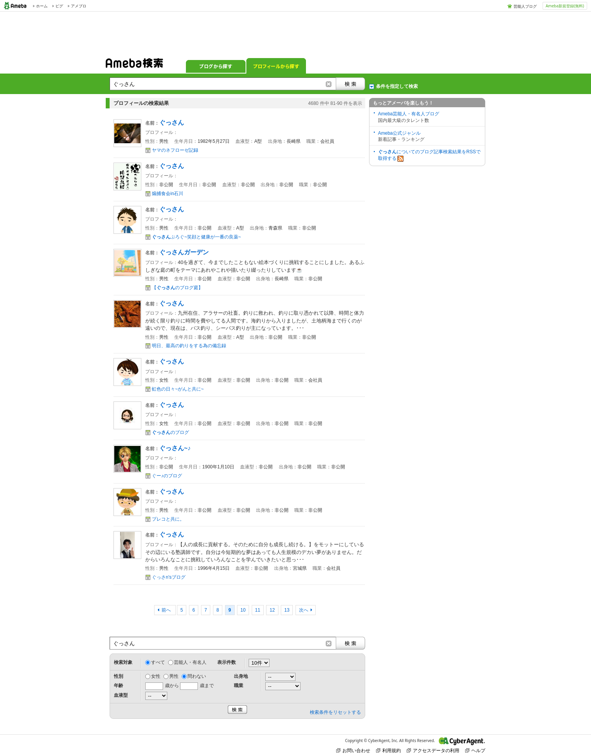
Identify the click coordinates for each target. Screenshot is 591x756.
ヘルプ (475, 750)
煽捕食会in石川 (167, 193)
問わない (196, 676)
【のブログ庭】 (177, 287)
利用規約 (388, 750)
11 (257, 610)
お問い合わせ (353, 750)
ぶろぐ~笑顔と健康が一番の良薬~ (196, 237)
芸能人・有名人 (190, 662)
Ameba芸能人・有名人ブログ (408, 114)
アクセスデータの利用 (433, 750)
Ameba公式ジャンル (399, 133)
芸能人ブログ (525, 6)
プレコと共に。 (168, 519)
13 (286, 610)
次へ (303, 610)
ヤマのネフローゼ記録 (175, 150)
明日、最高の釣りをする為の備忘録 (189, 345)
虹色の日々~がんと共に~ (178, 389)
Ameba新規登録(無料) (565, 6)
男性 (174, 676)
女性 (155, 676)
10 (243, 610)
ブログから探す (216, 66)
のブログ (170, 432)
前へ (166, 610)
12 (272, 610)
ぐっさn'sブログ (169, 577)
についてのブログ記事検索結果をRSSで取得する (429, 155)
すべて (158, 662)
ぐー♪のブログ (167, 475)
